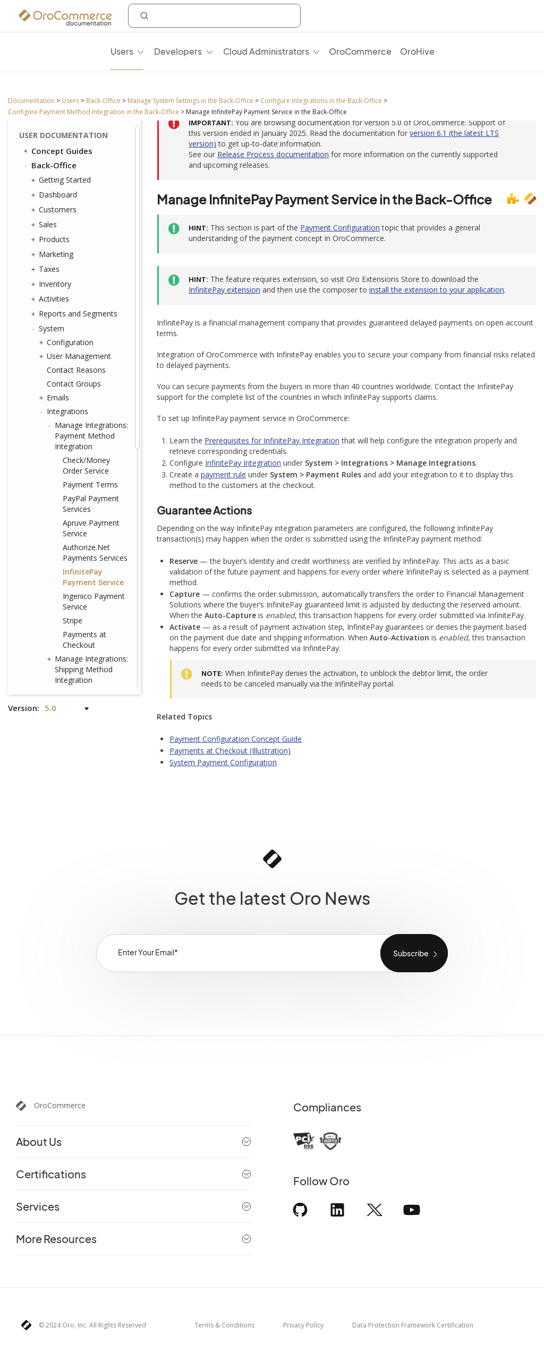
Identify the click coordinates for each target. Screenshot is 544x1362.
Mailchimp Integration (73, 351)
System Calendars (77, 522)
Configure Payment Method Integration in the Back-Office (93, 111)
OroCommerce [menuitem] (360, 51)
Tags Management (76, 481)
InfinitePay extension (224, 290)
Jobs (54, 426)
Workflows (62, 564)
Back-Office (103, 100)
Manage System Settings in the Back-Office (190, 100)
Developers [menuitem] (178, 51)
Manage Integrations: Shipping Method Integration (88, 259)
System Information (81, 591)
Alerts (56, 646)
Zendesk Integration (89, 370)
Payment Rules (72, 550)
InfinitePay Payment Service (93, 166)
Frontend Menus (72, 508)
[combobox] (214, 15)
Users (70, 100)
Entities (56, 467)
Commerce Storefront (69, 662)
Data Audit (65, 439)
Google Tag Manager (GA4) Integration (91, 313)
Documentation (31, 100)
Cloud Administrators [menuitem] (266, 51)
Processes (64, 577)
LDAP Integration (84, 384)
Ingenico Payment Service (94, 191)
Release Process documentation (273, 154)
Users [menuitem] (121, 51)
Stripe (72, 210)
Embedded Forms (85, 398)
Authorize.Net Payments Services (95, 142)
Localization (64, 633)
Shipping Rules (68, 536)
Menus (58, 495)
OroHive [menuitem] (417, 51)
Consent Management (85, 605)
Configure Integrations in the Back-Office (321, 100)
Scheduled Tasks (75, 453)
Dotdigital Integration (88, 332)
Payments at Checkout (84, 229)
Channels (62, 412)
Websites (59, 619)
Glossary (48, 677)
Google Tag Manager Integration (91, 288)
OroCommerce (60, 1105)
